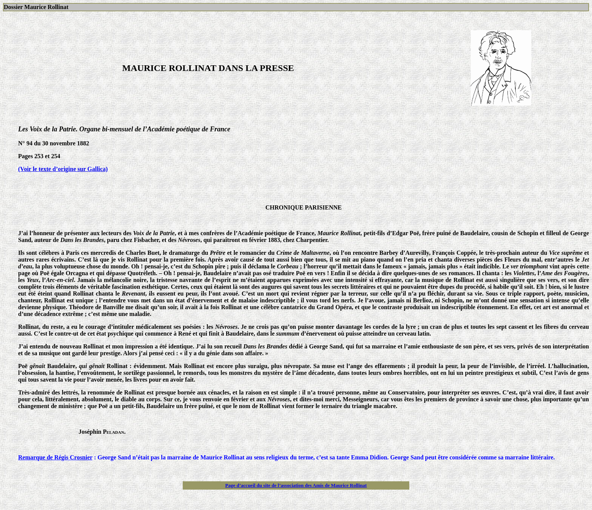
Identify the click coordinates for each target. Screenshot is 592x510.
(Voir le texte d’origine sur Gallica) (63, 169)
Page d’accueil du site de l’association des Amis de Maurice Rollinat (296, 485)
